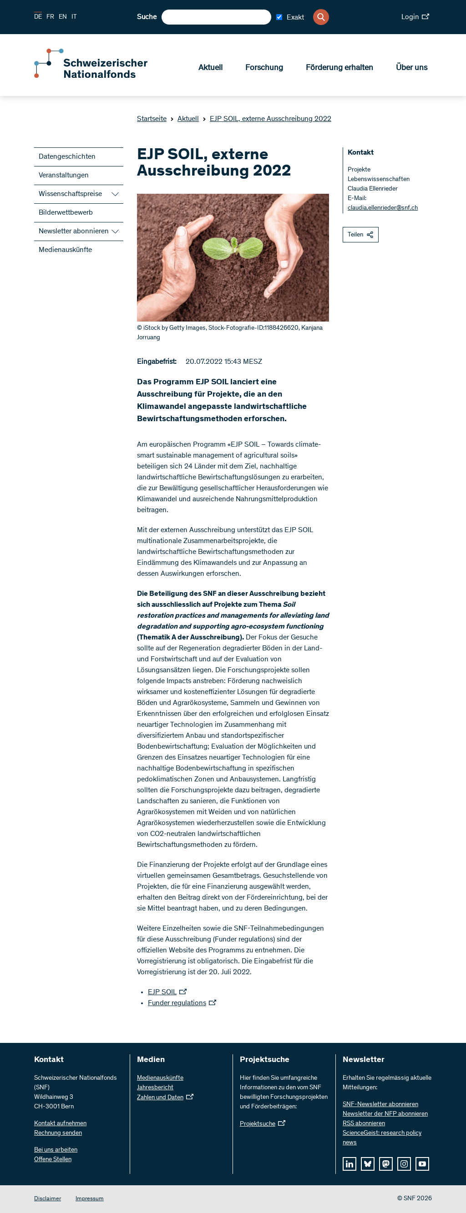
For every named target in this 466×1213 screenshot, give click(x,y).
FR (50, 17)
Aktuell (210, 69)
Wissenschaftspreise (70, 194)
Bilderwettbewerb (66, 212)
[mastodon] (386, 1164)
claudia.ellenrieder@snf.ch (383, 208)
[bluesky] (368, 1164)
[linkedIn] (349, 1164)
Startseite (152, 119)
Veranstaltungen (64, 175)
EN (63, 17)
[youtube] (422, 1164)
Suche (147, 17)
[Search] (321, 17)
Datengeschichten (67, 157)
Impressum (90, 1199)
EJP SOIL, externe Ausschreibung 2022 (267, 119)
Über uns (411, 69)
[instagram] (404, 1164)
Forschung (264, 69)
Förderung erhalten (339, 69)
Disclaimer (47, 1199)
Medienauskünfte (65, 250)
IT (74, 17)
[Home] (100, 76)
